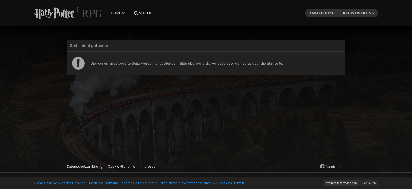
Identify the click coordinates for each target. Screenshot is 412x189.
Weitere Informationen (341, 183)
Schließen (369, 183)
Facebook (330, 166)
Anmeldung (322, 13)
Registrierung (358, 13)
